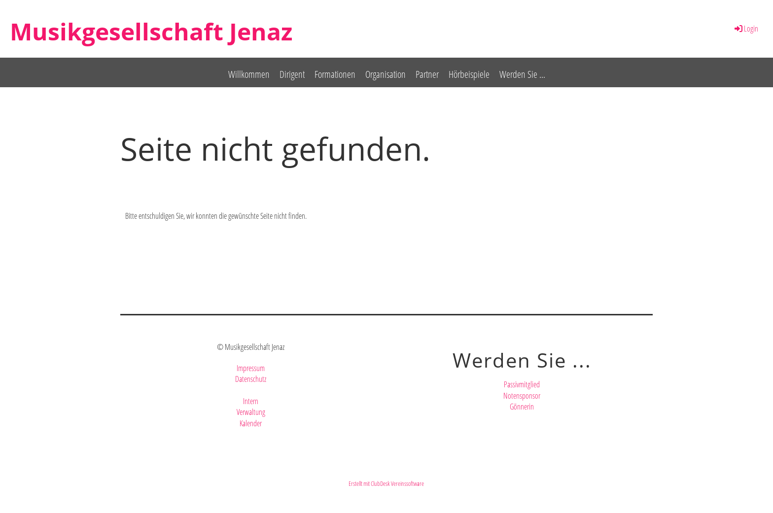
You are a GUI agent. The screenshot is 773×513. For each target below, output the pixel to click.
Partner (427, 74)
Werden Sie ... (522, 74)
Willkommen (249, 74)
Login (745, 28)
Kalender (251, 423)
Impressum (251, 368)
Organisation (385, 74)
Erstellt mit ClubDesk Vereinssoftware (386, 483)
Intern (250, 401)
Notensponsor (521, 395)
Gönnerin (522, 406)
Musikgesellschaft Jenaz (151, 31)
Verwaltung (251, 412)
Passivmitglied (522, 384)
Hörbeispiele (469, 74)
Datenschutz (250, 379)
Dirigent (292, 74)
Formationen (335, 74)
